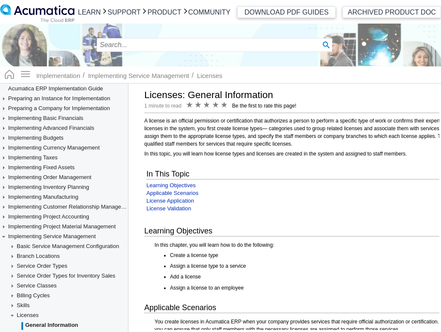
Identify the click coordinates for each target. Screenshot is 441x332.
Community (209, 12)
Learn (89, 12)
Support (123, 12)
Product (164, 12)
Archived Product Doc (392, 12)
